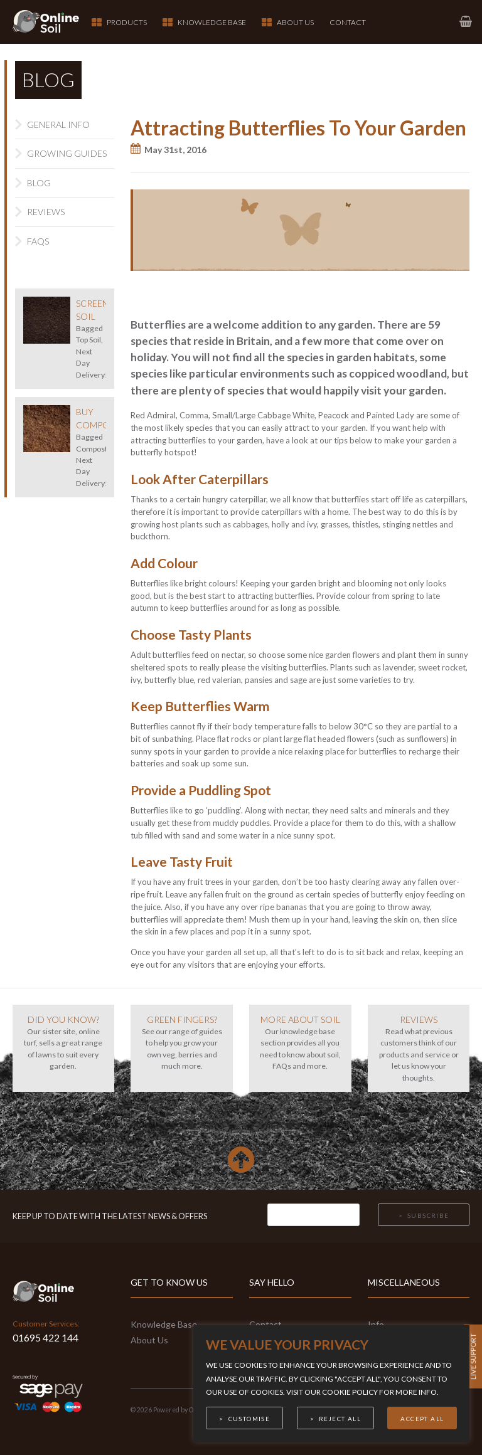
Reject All (340, 1418)
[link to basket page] (465, 21)
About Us (295, 22)
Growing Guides (67, 153)
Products (127, 22)
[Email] (313, 1215)
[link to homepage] (53, 22)
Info (376, 1324)
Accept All (422, 1418)
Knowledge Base (212, 22)
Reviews (46, 211)
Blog (39, 182)
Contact (347, 22)
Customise (249, 1418)
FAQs (38, 241)
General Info (58, 124)
